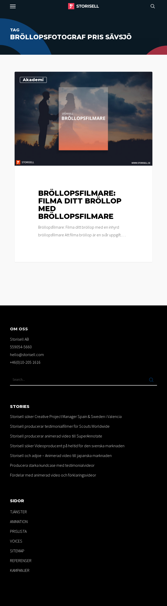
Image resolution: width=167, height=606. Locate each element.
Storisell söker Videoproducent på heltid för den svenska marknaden (67, 445)
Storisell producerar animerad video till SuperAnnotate (56, 436)
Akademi (33, 79)
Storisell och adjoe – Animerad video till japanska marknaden (61, 455)
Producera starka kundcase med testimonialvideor (52, 465)
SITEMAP (17, 550)
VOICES (16, 541)
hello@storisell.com (27, 354)
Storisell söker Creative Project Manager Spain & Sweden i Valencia (66, 416)
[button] (13, 6)
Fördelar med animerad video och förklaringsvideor (53, 475)
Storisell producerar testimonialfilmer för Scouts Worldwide (60, 426)
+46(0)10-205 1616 (25, 362)
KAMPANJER (19, 570)
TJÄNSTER (18, 511)
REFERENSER (21, 560)
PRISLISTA (18, 531)
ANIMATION (19, 521)
